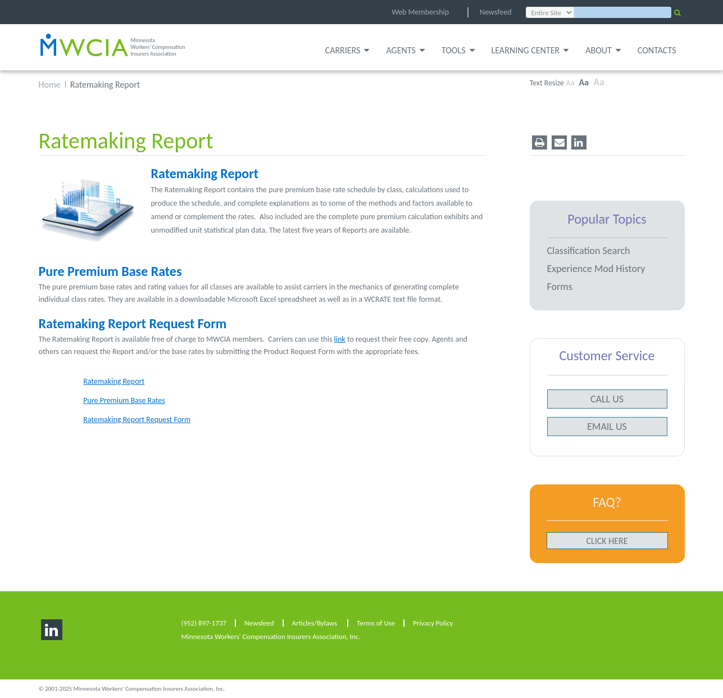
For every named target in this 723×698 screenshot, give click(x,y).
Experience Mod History (596, 268)
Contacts (657, 50)
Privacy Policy (433, 623)
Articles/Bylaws (315, 623)
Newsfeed (495, 12)
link (339, 339)
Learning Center (530, 50)
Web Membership (420, 12)
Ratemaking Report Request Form (133, 323)
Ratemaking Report (205, 173)
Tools (458, 50)
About (603, 50)
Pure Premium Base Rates (110, 271)
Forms (559, 286)
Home (50, 84)
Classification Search (588, 250)
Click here (606, 541)
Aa (570, 83)
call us (607, 399)
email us (607, 426)
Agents (405, 50)
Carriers (347, 50)
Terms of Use (376, 623)
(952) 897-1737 (204, 623)
